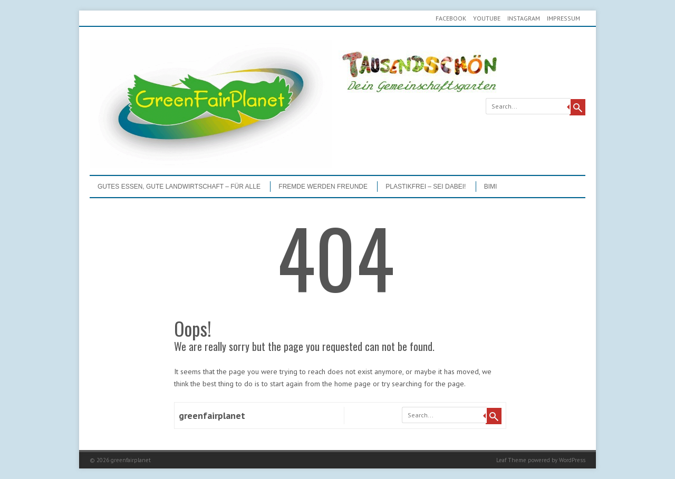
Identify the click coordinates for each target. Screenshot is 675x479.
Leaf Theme (511, 460)
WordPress (572, 460)
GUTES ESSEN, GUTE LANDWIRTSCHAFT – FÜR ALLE (179, 186)
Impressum (563, 18)
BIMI (490, 186)
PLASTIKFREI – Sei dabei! (425, 186)
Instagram (523, 18)
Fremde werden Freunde (323, 186)
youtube (486, 18)
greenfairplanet (212, 415)
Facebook (451, 18)
